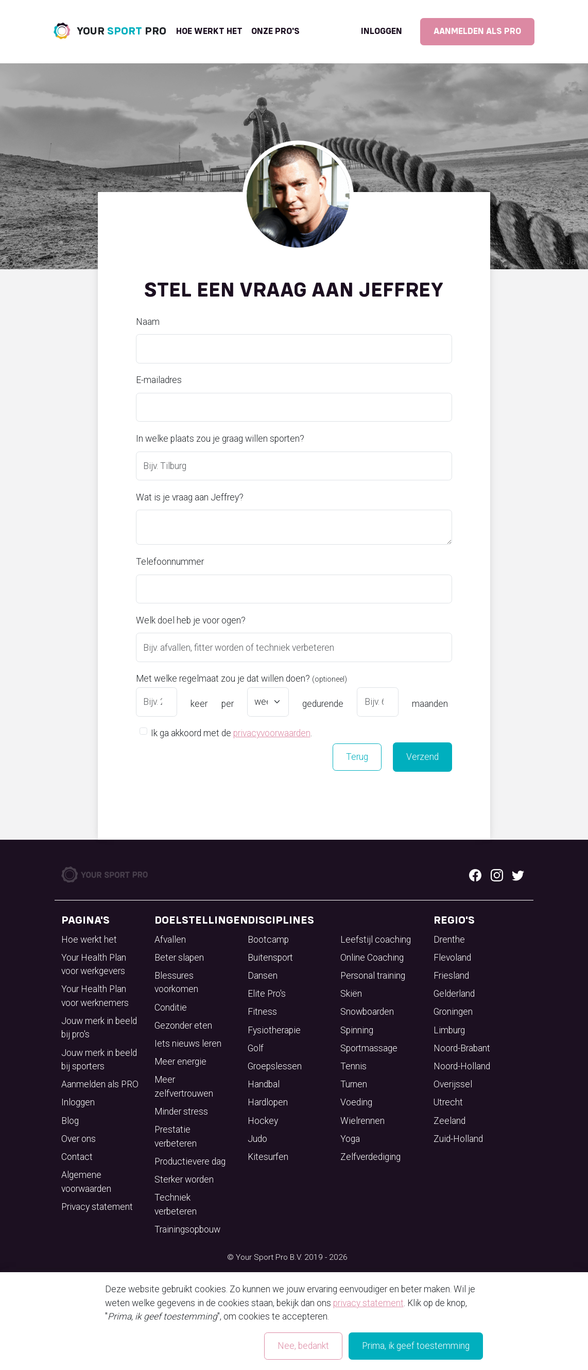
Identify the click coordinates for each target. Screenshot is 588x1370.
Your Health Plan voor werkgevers (93, 964)
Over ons (78, 1139)
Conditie (170, 1007)
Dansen (263, 975)
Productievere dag (190, 1161)
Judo (257, 1139)
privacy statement (368, 1303)
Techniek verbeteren (175, 1204)
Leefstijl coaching (375, 939)
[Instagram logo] (497, 874)
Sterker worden (184, 1179)
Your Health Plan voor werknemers (95, 996)
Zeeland (449, 1121)
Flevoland (452, 957)
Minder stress (181, 1111)
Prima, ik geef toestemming (416, 1346)
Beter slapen (179, 957)
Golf (256, 1048)
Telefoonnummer (170, 562)
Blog (70, 1121)
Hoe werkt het (209, 31)
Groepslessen (275, 1066)
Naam (148, 322)
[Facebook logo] (475, 874)
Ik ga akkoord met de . (231, 732)
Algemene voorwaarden (86, 1181)
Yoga (350, 1139)
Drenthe (449, 939)
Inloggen (381, 31)
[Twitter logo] (518, 874)
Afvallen (170, 939)
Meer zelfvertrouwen (183, 1086)
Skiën (351, 994)
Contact (77, 1157)
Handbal (264, 1084)
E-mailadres (159, 380)
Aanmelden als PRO (477, 31)
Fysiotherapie (274, 1030)
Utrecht (448, 1102)
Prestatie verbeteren (175, 1136)
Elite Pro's (267, 994)
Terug (357, 757)
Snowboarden (367, 1012)
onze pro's (275, 31)
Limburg (449, 1030)
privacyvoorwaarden (271, 733)
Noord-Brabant (462, 1048)
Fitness (262, 1012)
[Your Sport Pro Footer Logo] (105, 874)
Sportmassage (368, 1048)
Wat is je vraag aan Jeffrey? (190, 497)
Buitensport (270, 957)
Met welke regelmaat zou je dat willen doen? (241, 678)
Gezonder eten (183, 1025)
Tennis (353, 1066)
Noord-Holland (462, 1066)
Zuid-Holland (458, 1139)
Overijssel (453, 1084)
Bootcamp (268, 939)
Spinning (356, 1030)
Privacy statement (97, 1207)
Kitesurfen (268, 1157)
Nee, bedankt (303, 1346)
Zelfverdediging (370, 1157)
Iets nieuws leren (187, 1043)
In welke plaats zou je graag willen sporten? (220, 438)
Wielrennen (362, 1121)
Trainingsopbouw (187, 1229)
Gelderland (454, 994)
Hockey (263, 1121)
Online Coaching (372, 957)
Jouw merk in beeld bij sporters (99, 1059)
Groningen (453, 1012)
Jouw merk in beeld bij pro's (99, 1027)
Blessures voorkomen (176, 982)
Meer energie (180, 1061)
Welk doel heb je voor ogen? (191, 620)
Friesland (451, 975)
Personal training (372, 975)
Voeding (356, 1102)
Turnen (353, 1084)
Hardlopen (268, 1102)
